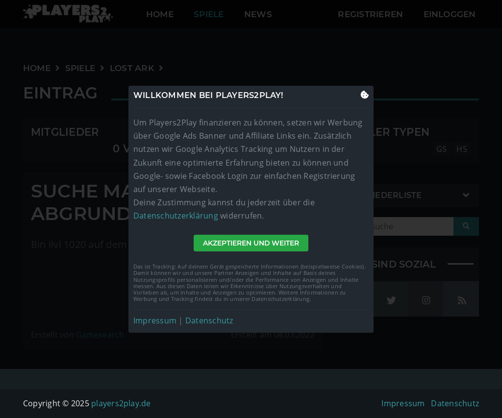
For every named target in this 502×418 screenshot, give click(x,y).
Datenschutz (209, 320)
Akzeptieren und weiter (251, 243)
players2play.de (121, 403)
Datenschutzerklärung (175, 215)
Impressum (154, 320)
